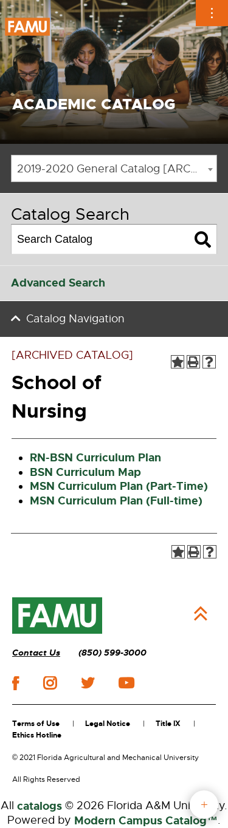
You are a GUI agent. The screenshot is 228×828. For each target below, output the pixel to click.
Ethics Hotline (36, 735)
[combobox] (114, 168)
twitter (87, 682)
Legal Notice (107, 723)
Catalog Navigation (75, 318)
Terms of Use (36, 723)
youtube (126, 682)
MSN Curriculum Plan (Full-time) (116, 501)
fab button (204, 804)
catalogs (39, 806)
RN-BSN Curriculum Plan (95, 457)
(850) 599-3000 (112, 653)
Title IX (168, 723)
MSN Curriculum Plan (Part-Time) (119, 486)
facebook (15, 683)
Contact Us (36, 653)
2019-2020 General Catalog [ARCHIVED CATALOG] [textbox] (116, 168)
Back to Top (200, 613)
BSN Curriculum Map (85, 472)
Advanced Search (58, 283)
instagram (50, 683)
